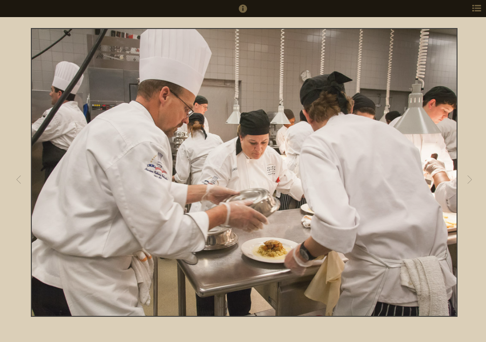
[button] (243, 12)
